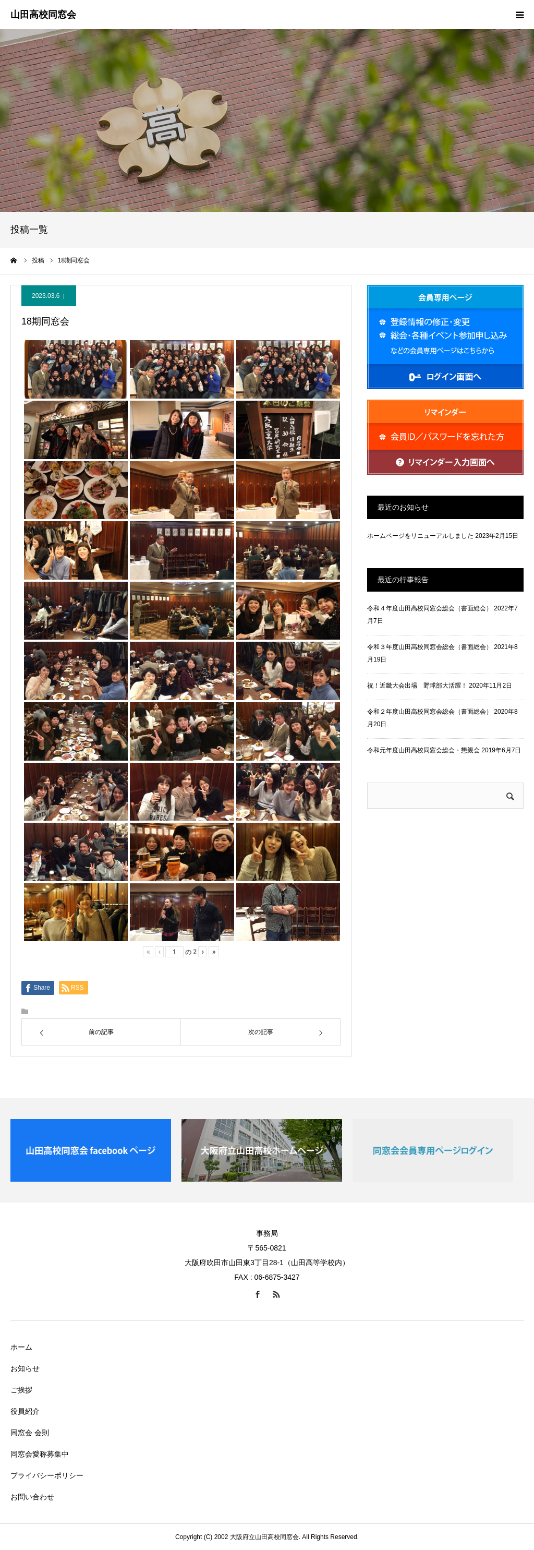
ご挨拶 (21, 1390)
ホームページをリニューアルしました (420, 535)
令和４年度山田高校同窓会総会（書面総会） (429, 608)
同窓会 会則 (29, 1432)
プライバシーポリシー (46, 1475)
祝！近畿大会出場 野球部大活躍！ (417, 685)
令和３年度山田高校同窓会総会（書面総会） (429, 647)
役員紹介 (25, 1411)
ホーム (21, 1347)
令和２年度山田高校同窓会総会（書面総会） (429, 711)
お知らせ (25, 1368)
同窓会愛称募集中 (39, 1454)
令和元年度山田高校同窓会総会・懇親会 (423, 750)
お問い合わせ (32, 1497)
